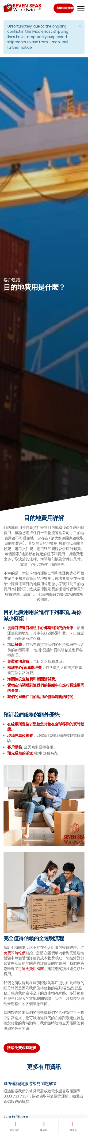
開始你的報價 (65, 8)
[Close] (79, 25)
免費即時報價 (15, 953)
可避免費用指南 (31, 968)
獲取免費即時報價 (21, 1047)
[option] (44, 284)
